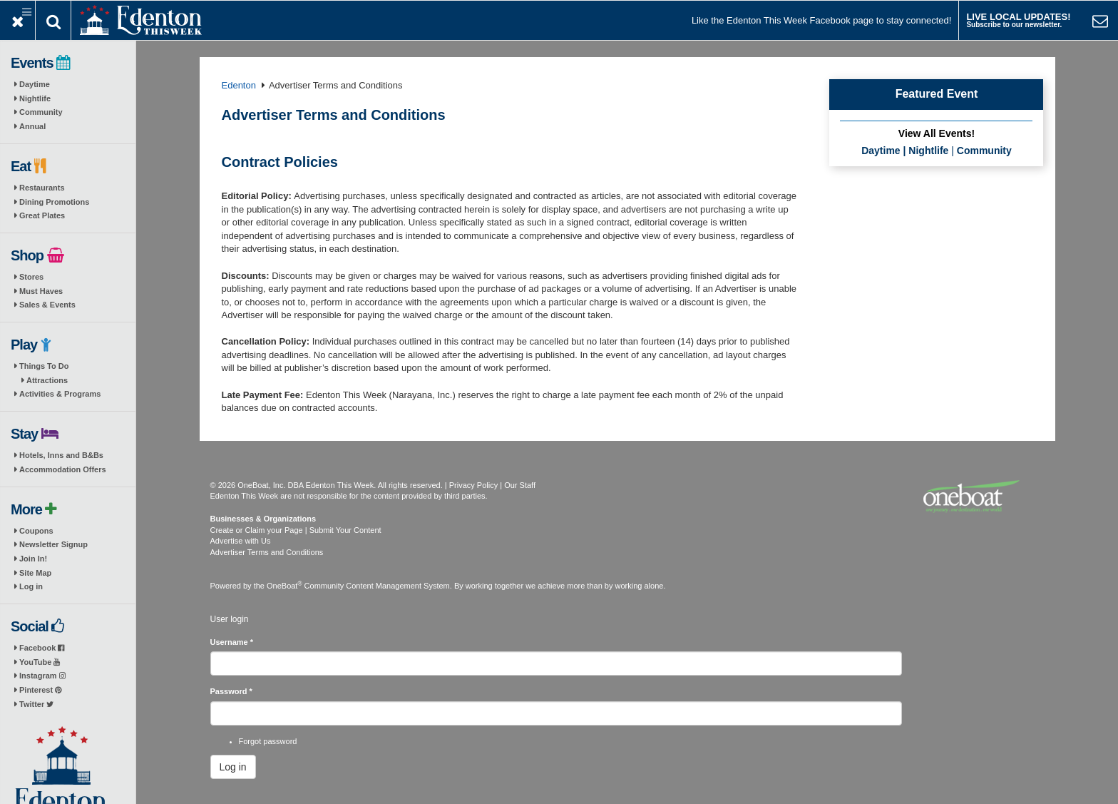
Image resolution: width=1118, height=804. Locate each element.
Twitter (36, 704)
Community (41, 112)
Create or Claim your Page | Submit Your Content (295, 530)
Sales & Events (47, 304)
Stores (31, 277)
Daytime (34, 84)
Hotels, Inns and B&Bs (61, 455)
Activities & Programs (60, 394)
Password (231, 691)
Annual (32, 126)
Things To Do (43, 366)
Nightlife (35, 98)
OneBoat (284, 585)
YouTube (39, 662)
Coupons (36, 530)
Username (232, 642)
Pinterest (40, 690)
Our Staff (519, 485)
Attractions (47, 380)
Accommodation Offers (62, 469)
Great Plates (42, 215)
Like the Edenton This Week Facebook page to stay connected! (821, 20)
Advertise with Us (240, 540)
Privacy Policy (473, 485)
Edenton (239, 85)
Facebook (41, 647)
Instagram (42, 675)
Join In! (33, 558)
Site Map (35, 573)
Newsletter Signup (53, 544)
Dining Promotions (54, 202)
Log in (31, 586)
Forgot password (268, 741)
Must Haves (41, 291)
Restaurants (42, 187)
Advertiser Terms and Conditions (267, 552)
